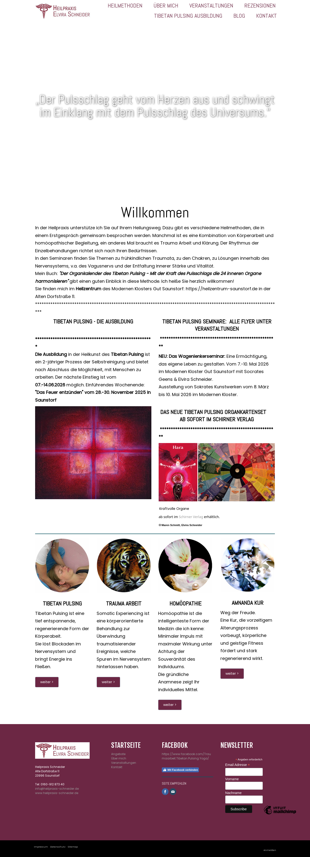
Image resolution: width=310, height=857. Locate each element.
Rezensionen (260, 5)
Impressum (41, 846)
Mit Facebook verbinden (180, 770)
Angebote (118, 754)
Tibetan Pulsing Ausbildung (188, 15)
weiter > (47, 682)
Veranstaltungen (211, 5)
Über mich (166, 5)
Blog (239, 15)
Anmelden (270, 850)
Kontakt (266, 15)
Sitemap (73, 846)
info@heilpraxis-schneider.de (57, 789)
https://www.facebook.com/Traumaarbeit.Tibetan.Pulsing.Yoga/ (186, 756)
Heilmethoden (125, 5)
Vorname (232, 779)
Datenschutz (57, 846)
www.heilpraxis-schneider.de (56, 793)
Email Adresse (237, 765)
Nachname (233, 793)
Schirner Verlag (191, 516)
